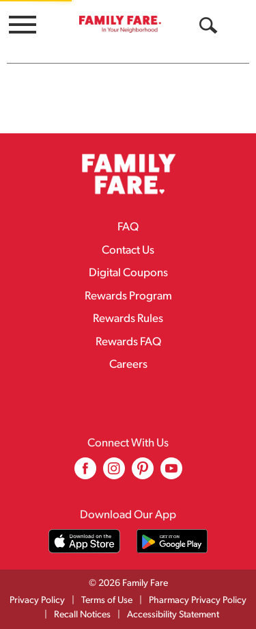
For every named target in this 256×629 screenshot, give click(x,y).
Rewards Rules (128, 319)
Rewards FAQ (128, 342)
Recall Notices (82, 615)
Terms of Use (106, 600)
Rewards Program (128, 296)
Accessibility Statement (173, 615)
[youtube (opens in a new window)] (171, 473)
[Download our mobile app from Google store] (172, 541)
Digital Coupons (128, 273)
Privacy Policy (37, 600)
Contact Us (128, 250)
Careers (128, 365)
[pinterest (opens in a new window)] (143, 473)
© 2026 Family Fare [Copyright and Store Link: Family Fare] (128, 583)
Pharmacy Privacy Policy (197, 600)
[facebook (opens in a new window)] (85, 473)
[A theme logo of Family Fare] (120, 24)
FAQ (128, 227)
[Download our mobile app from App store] (84, 541)
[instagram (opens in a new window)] (114, 473)
